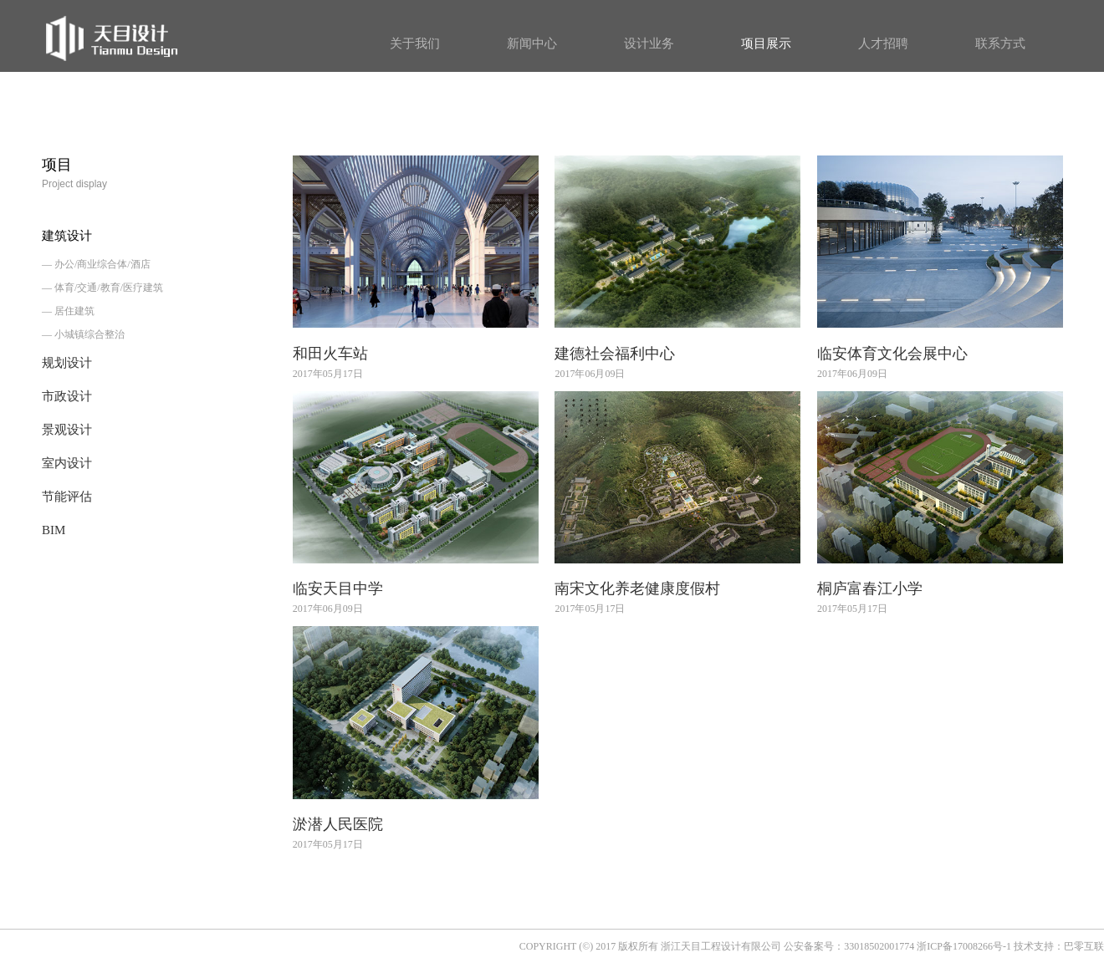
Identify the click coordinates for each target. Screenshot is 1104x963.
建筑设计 (67, 235)
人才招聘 (883, 43)
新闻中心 (532, 43)
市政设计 (67, 396)
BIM (53, 530)
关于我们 (415, 43)
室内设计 (67, 463)
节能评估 (67, 496)
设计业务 (649, 43)
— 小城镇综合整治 (83, 334)
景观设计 (67, 429)
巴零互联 (1084, 946)
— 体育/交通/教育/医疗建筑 (102, 287)
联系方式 (1000, 43)
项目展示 (766, 43)
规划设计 (67, 362)
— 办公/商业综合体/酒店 (96, 264)
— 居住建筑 (68, 311)
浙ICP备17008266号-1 (964, 946)
